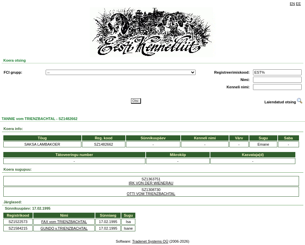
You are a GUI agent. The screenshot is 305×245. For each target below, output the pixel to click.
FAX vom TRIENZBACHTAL (64, 222)
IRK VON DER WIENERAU (151, 183)
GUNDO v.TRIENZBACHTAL (64, 228)
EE (298, 4)
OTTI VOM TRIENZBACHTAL (151, 194)
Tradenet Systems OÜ (150, 241)
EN (292, 4)
